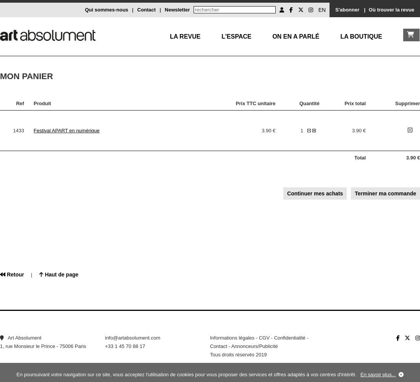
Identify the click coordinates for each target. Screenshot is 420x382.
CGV (264, 338)
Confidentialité (289, 338)
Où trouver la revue (391, 10)
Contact (146, 10)
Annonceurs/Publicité (254, 346)
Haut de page (59, 274)
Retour (12, 274)
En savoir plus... (378, 374)
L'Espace (236, 36)
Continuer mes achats (315, 193)
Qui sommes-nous (106, 10)
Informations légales (232, 338)
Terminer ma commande (385, 193)
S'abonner (347, 10)
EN (322, 10)
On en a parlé (295, 36)
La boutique (361, 36)
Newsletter (177, 10)
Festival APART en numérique (67, 130)
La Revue (185, 36)
